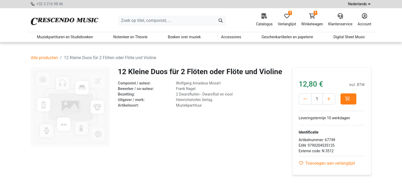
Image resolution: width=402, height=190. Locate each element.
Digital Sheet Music (349, 37)
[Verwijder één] (305, 98)
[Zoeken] (220, 21)
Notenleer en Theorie (130, 37)
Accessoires (231, 37)
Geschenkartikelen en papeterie (287, 37)
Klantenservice (340, 19)
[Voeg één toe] (329, 98)
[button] (348, 98)
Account (364, 19)
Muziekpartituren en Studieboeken (65, 37)
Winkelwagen (312, 19)
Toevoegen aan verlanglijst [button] (327, 163)
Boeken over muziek (184, 37)
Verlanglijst (287, 19)
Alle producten (44, 57)
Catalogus (264, 19)
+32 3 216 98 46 (49, 4)
